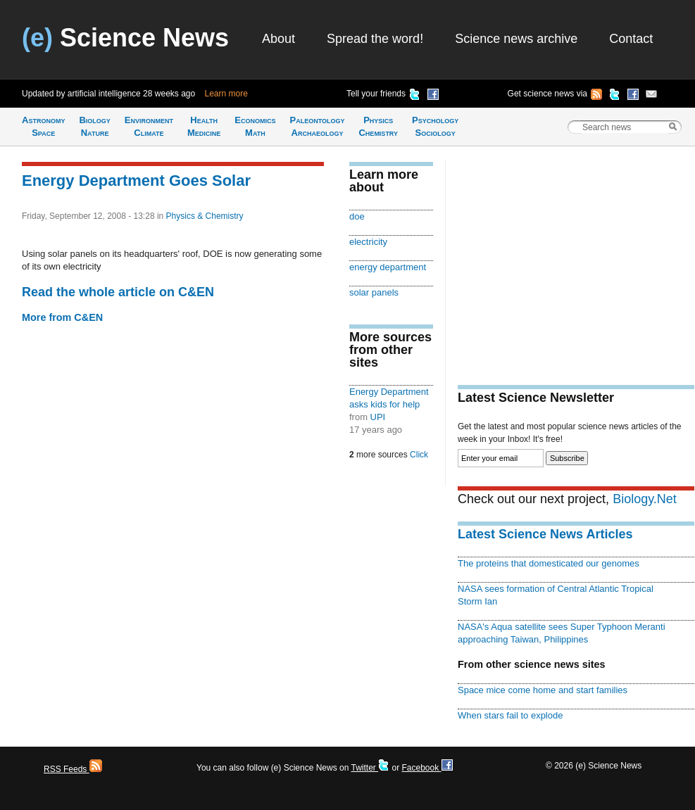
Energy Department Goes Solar (136, 180)
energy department (387, 267)
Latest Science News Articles (545, 534)
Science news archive (516, 39)
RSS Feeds (73, 769)
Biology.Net (645, 499)
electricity (368, 241)
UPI (378, 417)
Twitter (370, 768)
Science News (125, 37)
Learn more (226, 94)
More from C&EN (62, 317)
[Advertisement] (576, 257)
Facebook (426, 768)
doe (357, 216)
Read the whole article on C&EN (118, 292)
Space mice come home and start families (542, 690)
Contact (631, 39)
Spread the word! (375, 39)
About (278, 39)
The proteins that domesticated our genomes (548, 563)
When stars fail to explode (510, 715)
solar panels (374, 292)
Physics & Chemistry (205, 216)
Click (419, 455)
